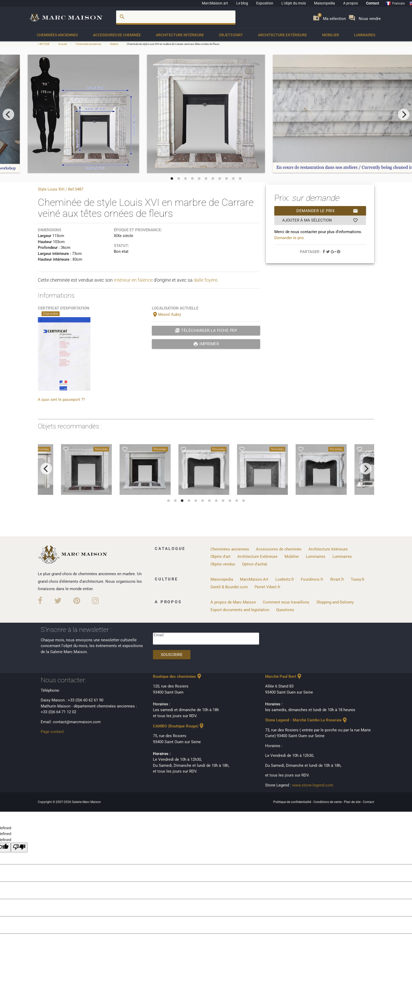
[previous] (8, 114)
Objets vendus (222, 564)
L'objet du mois (293, 3)
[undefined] (19, 847)
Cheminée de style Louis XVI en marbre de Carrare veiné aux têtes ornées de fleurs (173, 44)
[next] (403, 114)
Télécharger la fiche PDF (206, 330)
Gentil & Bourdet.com (229, 587)
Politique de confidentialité (292, 802)
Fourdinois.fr (312, 579)
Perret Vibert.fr (267, 587)
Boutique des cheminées (177, 676)
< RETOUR (44, 44)
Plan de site (352, 802)
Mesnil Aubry (166, 314)
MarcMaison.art (215, 3)
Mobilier (330, 35)
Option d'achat (254, 564)
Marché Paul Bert (283, 676)
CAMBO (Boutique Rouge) (179, 726)
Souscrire (172, 654)
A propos (350, 3)
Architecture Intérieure (180, 35)
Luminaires (364, 35)
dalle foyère (205, 280)
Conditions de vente (327, 802)
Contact (372, 3)
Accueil (62, 44)
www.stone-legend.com (312, 785)
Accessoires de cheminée (117, 35)
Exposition (264, 3)
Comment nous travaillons (286, 602)
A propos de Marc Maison (233, 602)
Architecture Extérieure (282, 35)
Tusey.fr (357, 579)
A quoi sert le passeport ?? (61, 399)
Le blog (242, 3)
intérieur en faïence (133, 280)
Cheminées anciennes (57, 35)
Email (159, 635)
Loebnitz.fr (284, 579)
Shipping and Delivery (335, 602)
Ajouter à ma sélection (320, 220)
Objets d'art (231, 35)
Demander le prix (327, 211)
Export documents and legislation (239, 609)
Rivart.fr (337, 579)
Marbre (114, 44)
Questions (285, 609)
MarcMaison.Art (254, 579)
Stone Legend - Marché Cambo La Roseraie (306, 720)
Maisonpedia (324, 3)
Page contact (52, 731)
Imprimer (206, 344)
